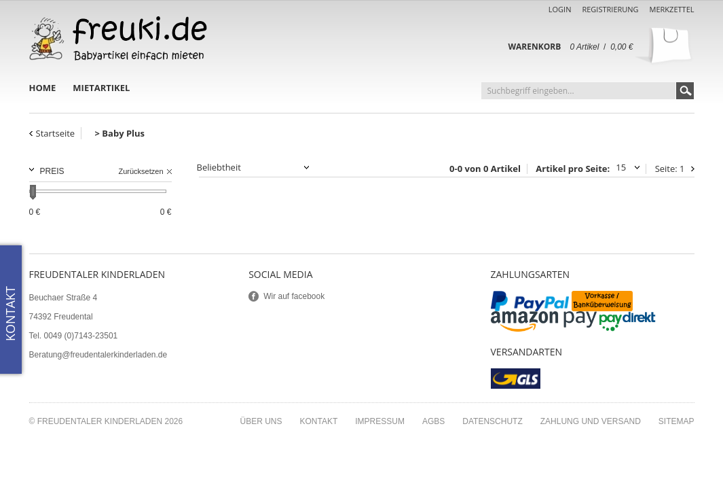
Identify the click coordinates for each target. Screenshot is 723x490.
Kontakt (319, 421)
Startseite (55, 133)
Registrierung (610, 9)
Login (560, 9)
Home (42, 88)
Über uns (261, 421)
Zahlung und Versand (590, 421)
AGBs (433, 421)
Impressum (380, 421)
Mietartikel (101, 88)
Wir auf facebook (294, 296)
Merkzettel (672, 9)
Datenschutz (492, 421)
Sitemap (676, 421)
